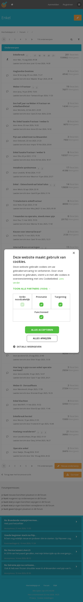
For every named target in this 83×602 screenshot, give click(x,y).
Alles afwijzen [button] (42, 338)
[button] (41, 288)
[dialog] (41, 301)
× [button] (73, 253)
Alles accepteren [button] (42, 329)
